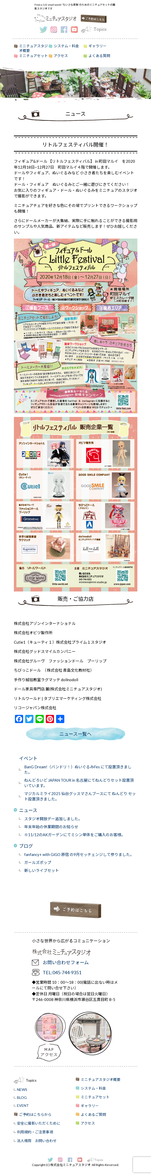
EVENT (23, 1105)
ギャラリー (97, 46)
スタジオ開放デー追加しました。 (53, 818)
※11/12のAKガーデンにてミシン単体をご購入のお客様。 (74, 834)
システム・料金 (66, 46)
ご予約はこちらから (35, 1114)
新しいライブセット (41, 870)
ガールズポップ (37, 862)
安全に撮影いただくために (38, 1123)
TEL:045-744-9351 (62, 972)
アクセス (61, 55)
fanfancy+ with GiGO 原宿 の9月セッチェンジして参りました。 (79, 854)
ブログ (26, 846)
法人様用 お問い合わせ (37, 1140)
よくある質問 (99, 55)
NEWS (22, 1089)
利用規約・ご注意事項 (35, 1132)
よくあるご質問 (93, 1114)
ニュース (28, 810)
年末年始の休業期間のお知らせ (51, 826)
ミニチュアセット (33, 55)
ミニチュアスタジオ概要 (33, 47)
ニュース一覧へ (75, 734)
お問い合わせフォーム (66, 962)
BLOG (22, 1097)
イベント (28, 758)
